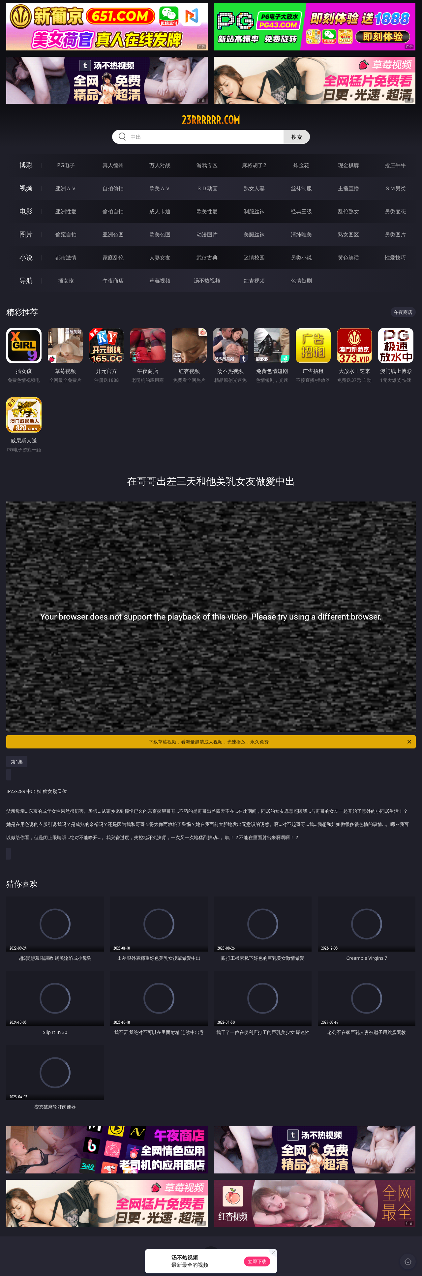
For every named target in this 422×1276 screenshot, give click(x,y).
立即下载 (257, 1261)
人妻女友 (159, 257)
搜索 (296, 136)
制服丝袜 (254, 211)
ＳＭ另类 (395, 188)
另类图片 (395, 234)
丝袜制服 (301, 188)
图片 (26, 234)
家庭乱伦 (113, 257)
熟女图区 (348, 234)
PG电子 (66, 165)
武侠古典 (207, 257)
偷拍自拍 (113, 211)
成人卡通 (159, 211)
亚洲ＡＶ (65, 188)
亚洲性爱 (65, 211)
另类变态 (395, 211)
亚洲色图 (113, 234)
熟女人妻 (254, 188)
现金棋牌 (348, 165)
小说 (26, 257)
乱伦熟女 (348, 211)
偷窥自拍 (65, 234)
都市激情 (65, 257)
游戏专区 (207, 165)
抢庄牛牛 (395, 165)
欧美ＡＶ (159, 188)
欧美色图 (159, 234)
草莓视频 (159, 280)
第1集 (17, 761)
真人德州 (113, 165)
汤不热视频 (207, 280)
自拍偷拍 (113, 188)
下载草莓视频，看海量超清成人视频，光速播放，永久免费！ (280, 742)
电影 (26, 211)
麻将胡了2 (254, 165)
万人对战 (159, 165)
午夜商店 (113, 280)
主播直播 (348, 188)
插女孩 (66, 280)
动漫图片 (207, 234)
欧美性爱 (207, 211)
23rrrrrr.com (211, 120)
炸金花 (301, 165)
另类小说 (301, 257)
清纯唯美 (301, 234)
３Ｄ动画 (207, 188)
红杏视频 (254, 280)
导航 (26, 280)
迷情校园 (254, 257)
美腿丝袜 (254, 234)
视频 (26, 188)
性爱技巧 (395, 257)
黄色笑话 (348, 257)
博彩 (26, 165)
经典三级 (301, 211)
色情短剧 (301, 280)
